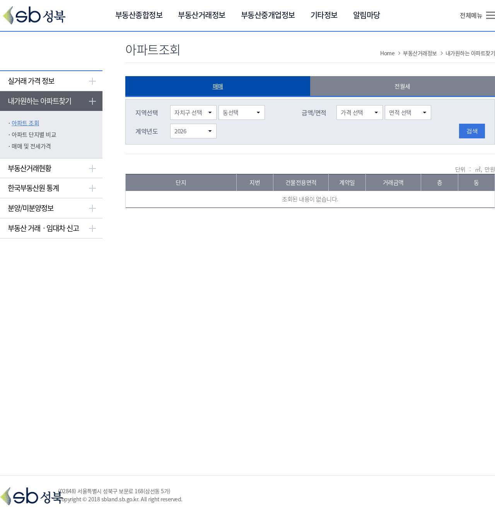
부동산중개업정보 (268, 14)
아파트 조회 (25, 123)
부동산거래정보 (201, 14)
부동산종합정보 (139, 14)
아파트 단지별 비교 (34, 134)
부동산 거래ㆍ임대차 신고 (43, 228)
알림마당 (366, 14)
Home (387, 53)
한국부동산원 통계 (33, 187)
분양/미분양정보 (30, 208)
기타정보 (324, 14)
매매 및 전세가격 (31, 146)
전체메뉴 (471, 15)
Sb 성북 (34, 15)
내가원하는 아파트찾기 (39, 100)
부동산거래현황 (29, 168)
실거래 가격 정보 (31, 80)
